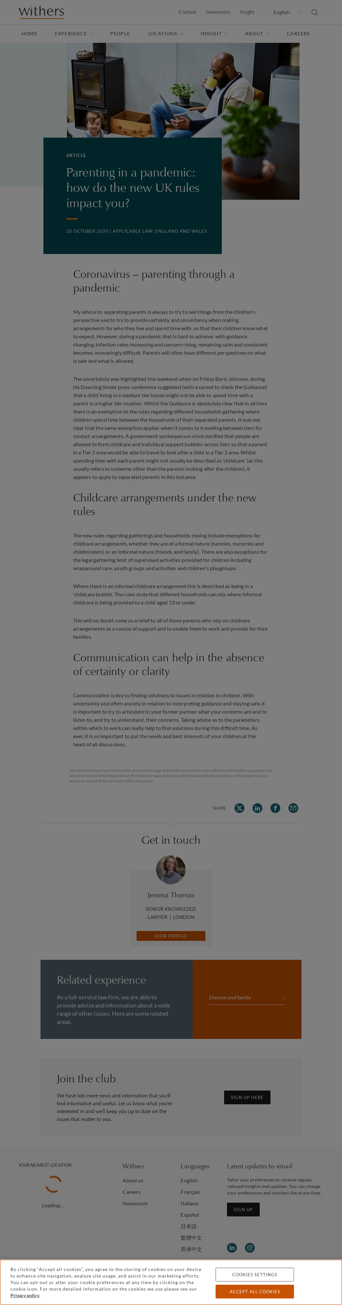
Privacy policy (24, 1295)
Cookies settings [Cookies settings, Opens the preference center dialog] (254, 1274)
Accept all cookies (255, 1291)
